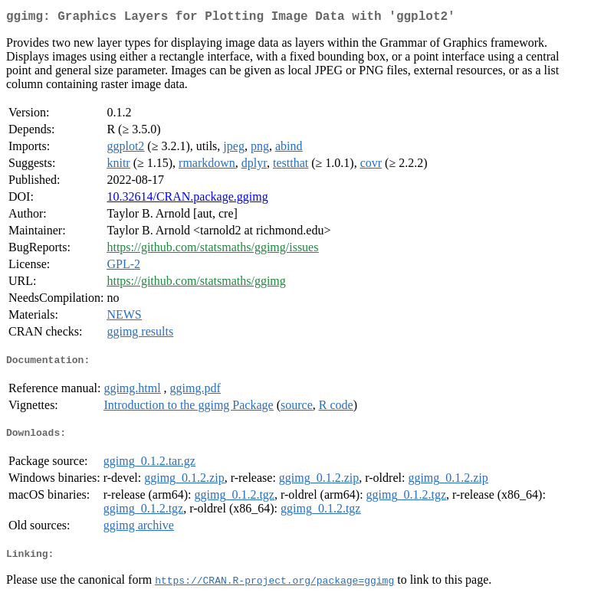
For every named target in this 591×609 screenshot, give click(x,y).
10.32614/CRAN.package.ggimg (187, 199)
